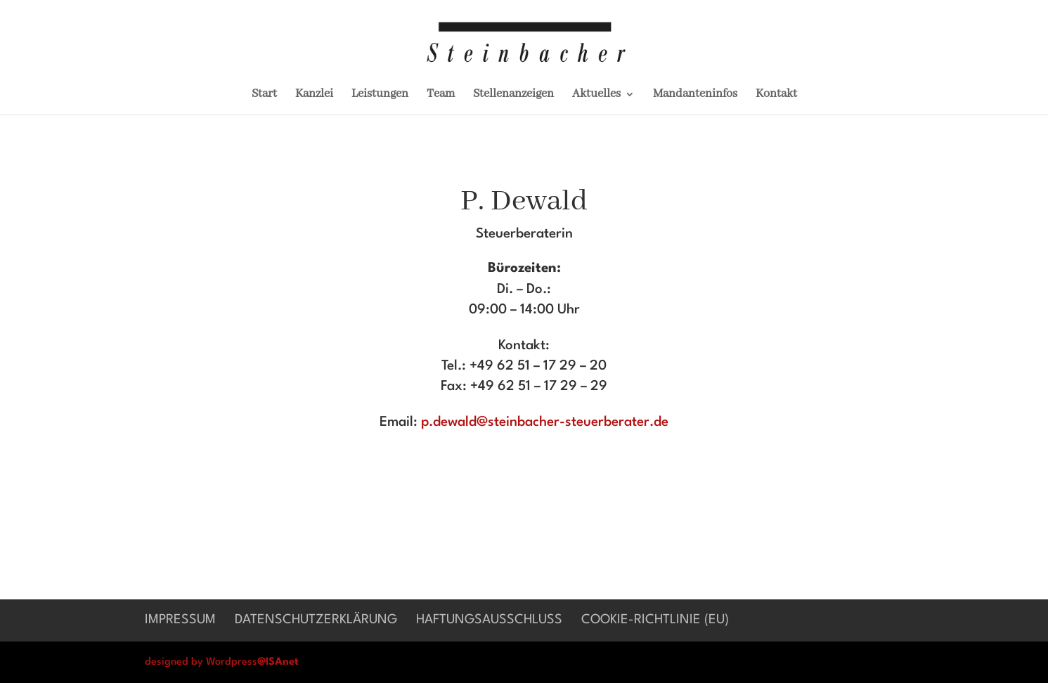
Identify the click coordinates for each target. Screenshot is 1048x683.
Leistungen (379, 95)
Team (441, 95)
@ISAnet (278, 662)
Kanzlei (314, 95)
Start (264, 95)
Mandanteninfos (695, 95)
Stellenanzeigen (513, 95)
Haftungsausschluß (489, 619)
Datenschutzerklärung (316, 619)
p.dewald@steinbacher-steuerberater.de (544, 422)
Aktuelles (596, 95)
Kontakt (776, 95)
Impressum (180, 619)
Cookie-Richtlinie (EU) (655, 619)
